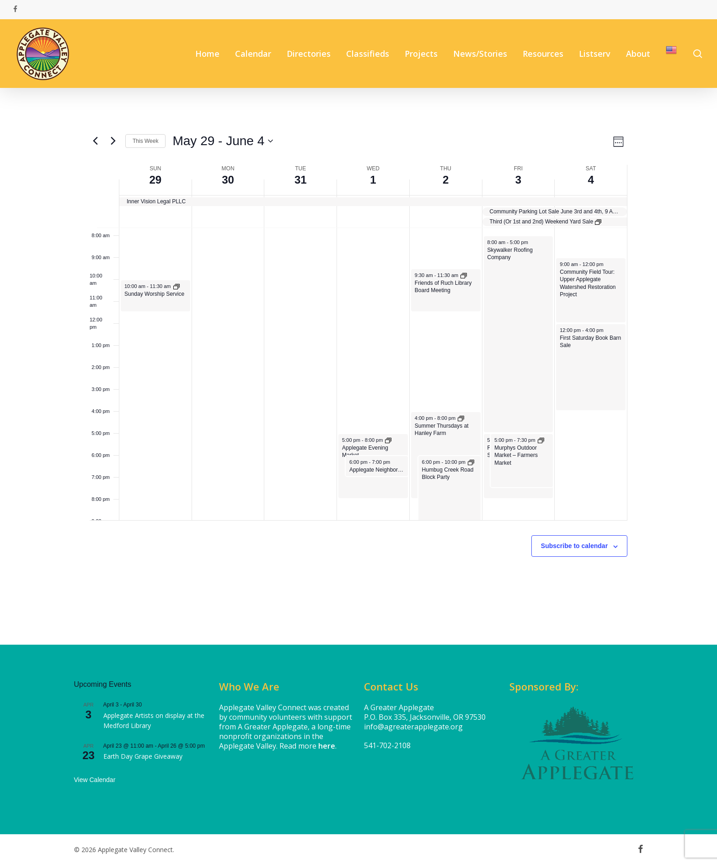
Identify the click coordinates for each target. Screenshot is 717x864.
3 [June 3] (518, 180)
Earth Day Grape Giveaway (142, 756)
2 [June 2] (446, 180)
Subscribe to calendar (574, 545)
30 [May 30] (228, 180)
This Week (145, 141)
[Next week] (112, 141)
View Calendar (95, 779)
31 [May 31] (300, 180)
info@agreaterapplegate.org (413, 727)
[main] (358, 366)
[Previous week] (95, 141)
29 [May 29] (156, 180)
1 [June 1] (373, 180)
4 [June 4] (591, 180)
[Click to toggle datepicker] (222, 141)
